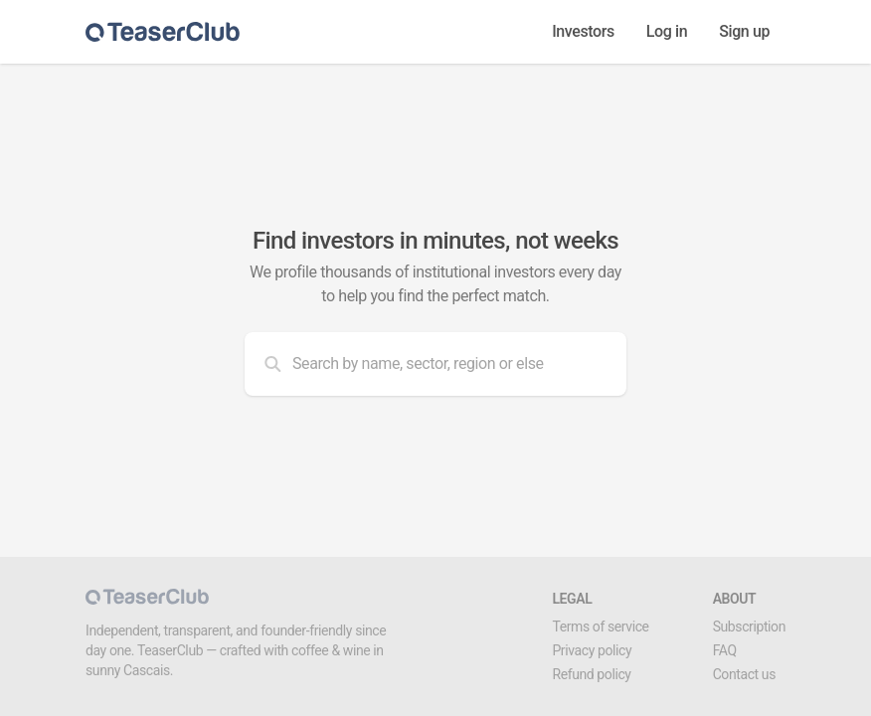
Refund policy (591, 674)
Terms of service (600, 626)
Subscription (749, 626)
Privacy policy (591, 650)
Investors (583, 31)
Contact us (744, 674)
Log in (666, 31)
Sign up (744, 31)
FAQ (725, 650)
